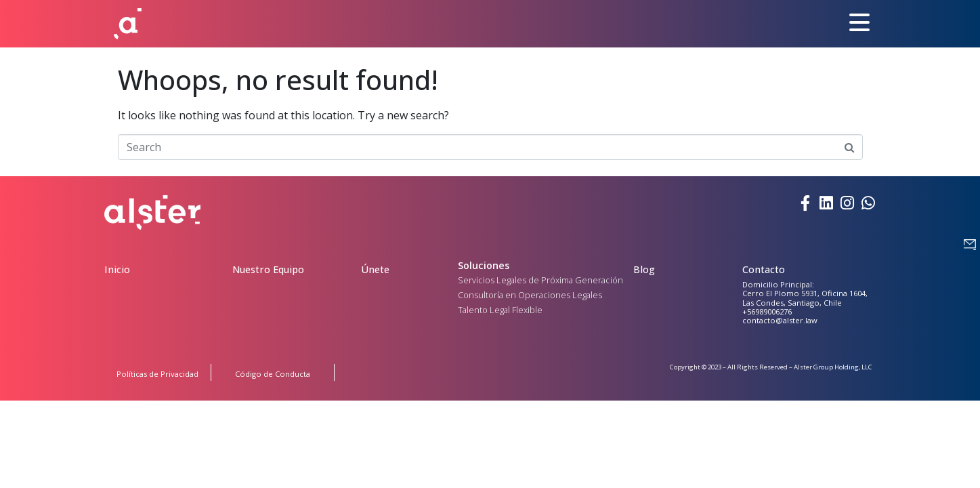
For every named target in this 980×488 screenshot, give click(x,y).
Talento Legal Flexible (500, 310)
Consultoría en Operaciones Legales (530, 295)
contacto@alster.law (779, 320)
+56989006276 (767, 311)
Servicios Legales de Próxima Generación (540, 280)
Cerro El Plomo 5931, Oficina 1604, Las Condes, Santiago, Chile (805, 297)
